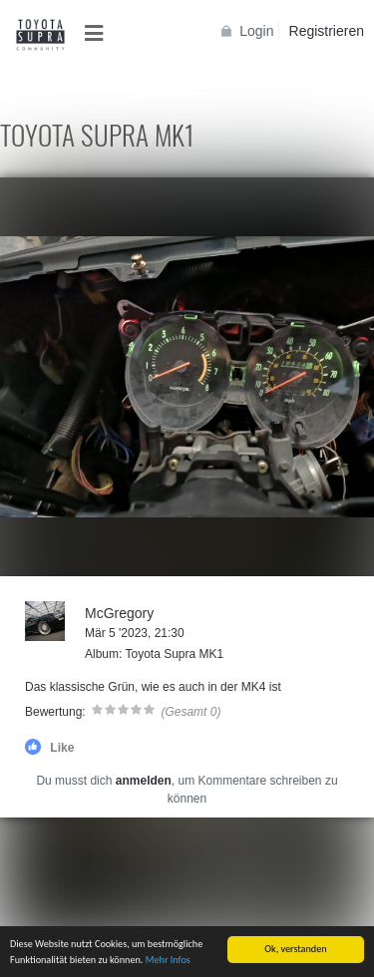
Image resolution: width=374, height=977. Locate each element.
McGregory (119, 613)
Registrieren (326, 31)
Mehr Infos (168, 960)
